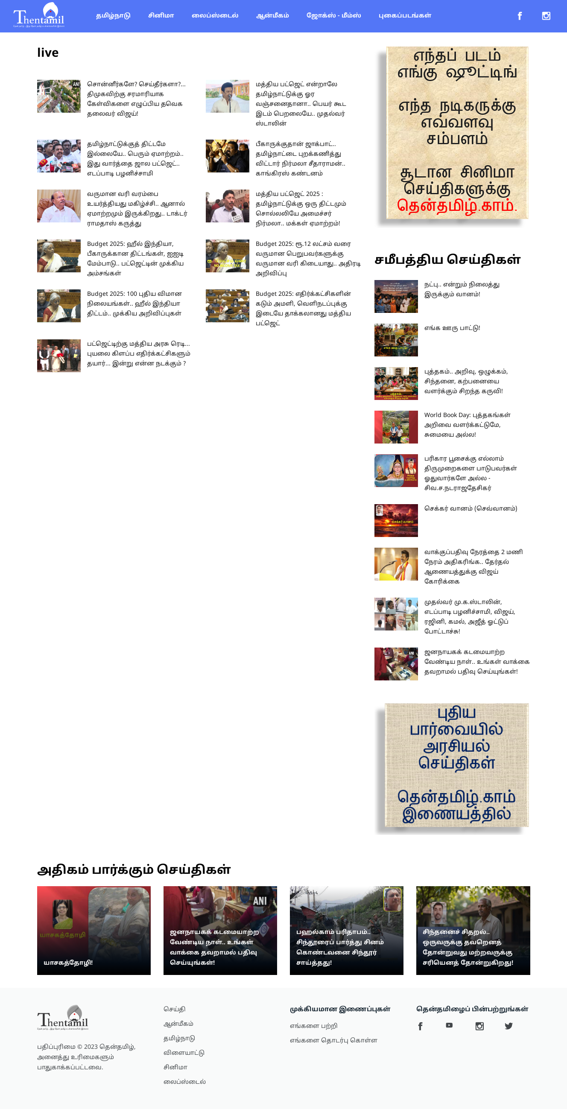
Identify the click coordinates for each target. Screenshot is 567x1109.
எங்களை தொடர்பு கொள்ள (333, 1041)
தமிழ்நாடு (113, 16)
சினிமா (161, 16)
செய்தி (175, 1009)
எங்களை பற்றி (314, 1026)
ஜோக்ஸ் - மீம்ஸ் (334, 16)
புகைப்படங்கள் (405, 16)
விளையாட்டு (184, 1053)
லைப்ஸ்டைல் (215, 16)
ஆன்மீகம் (272, 16)
